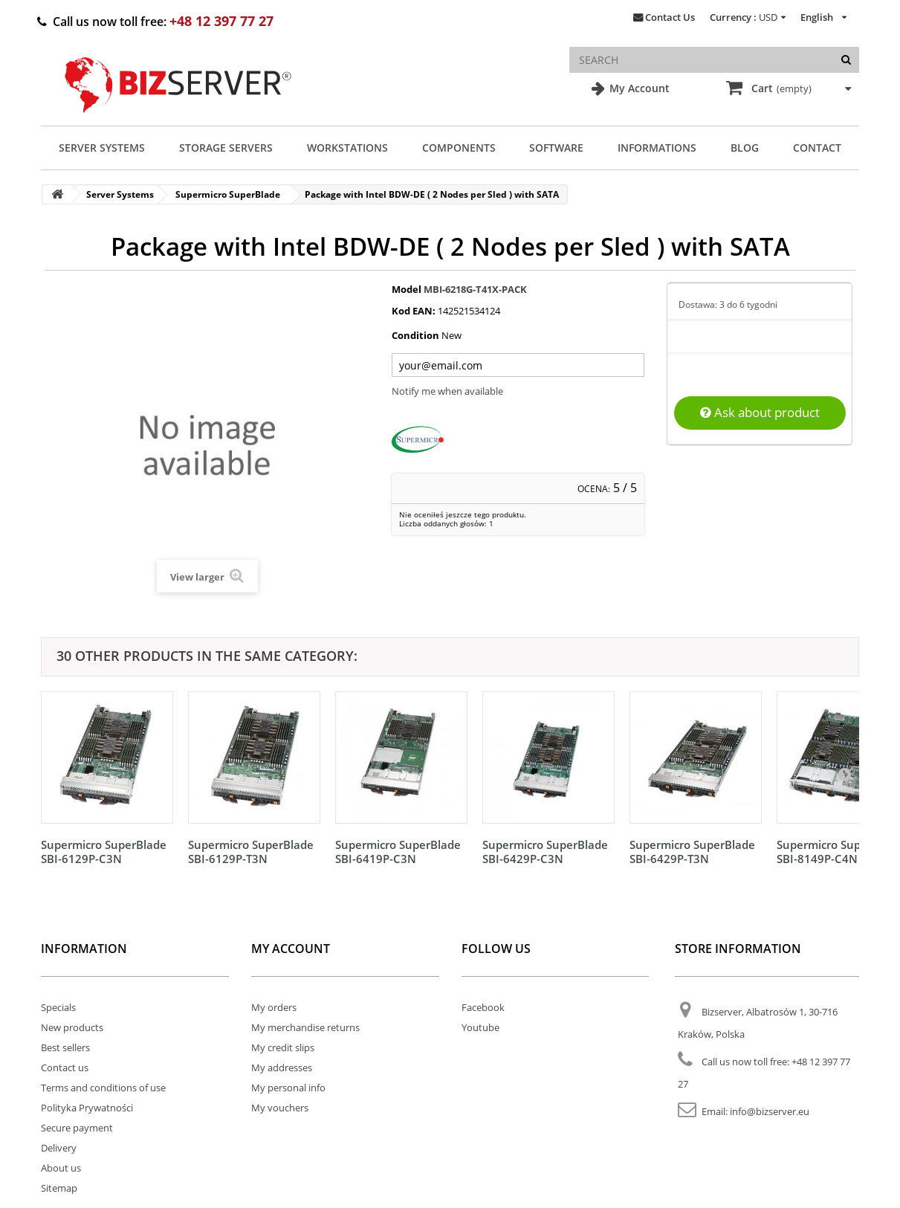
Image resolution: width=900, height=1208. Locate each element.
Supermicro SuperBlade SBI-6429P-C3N (545, 851)
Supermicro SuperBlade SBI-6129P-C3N (103, 851)
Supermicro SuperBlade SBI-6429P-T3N (692, 851)
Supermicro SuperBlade (227, 194)
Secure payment (77, 1127)
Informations (657, 147)
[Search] (846, 60)
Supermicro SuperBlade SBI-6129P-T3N (251, 851)
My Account (638, 88)
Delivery (59, 1147)
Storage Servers (226, 147)
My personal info (288, 1087)
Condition (415, 335)
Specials (58, 1007)
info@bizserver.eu (769, 1111)
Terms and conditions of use (103, 1087)
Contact (817, 147)
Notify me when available (447, 391)
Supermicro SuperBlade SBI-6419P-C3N (398, 851)
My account (290, 948)
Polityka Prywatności (87, 1107)
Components (459, 147)
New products (72, 1027)
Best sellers (65, 1047)
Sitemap (59, 1188)
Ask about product (760, 412)
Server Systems (102, 147)
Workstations (347, 147)
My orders (274, 1007)
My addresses (281, 1067)
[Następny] (844, 773)
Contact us (64, 1067)
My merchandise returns (305, 1027)
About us (61, 1168)
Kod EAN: (414, 310)
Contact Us (670, 17)
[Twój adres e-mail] (518, 365)
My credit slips (282, 1047)
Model (406, 289)
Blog (745, 147)
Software (556, 147)
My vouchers (279, 1107)
